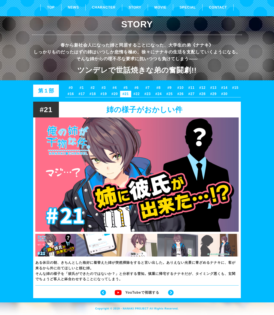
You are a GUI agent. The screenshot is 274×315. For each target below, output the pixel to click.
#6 (136, 87)
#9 (169, 87)
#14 (224, 87)
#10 (180, 87)
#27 (191, 94)
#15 (235, 87)
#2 (93, 87)
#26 (180, 94)
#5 (126, 87)
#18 (92, 94)
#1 (82, 87)
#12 (202, 87)
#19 (104, 94)
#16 (71, 94)
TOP (51, 7)
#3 (103, 87)
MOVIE (160, 7)
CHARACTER (104, 7)
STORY (135, 7)
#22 (136, 94)
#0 (71, 87)
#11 (191, 87)
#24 (158, 94)
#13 (213, 87)
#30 (224, 94)
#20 (115, 94)
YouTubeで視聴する (137, 292)
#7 (147, 87)
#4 (115, 87)
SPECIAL (188, 7)
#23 (147, 94)
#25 (169, 94)
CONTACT (218, 7)
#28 (202, 94)
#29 (213, 94)
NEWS (73, 7)
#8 (158, 87)
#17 (82, 94)
